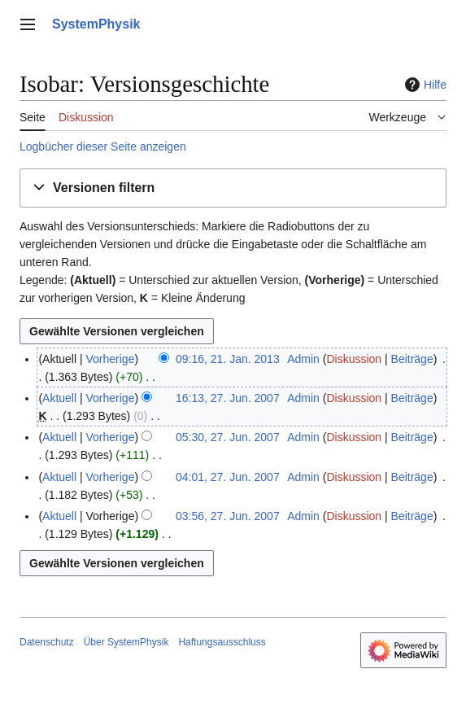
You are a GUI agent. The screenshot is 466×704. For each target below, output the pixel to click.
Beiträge (412, 358)
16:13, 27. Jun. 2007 (228, 397)
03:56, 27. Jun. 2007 (228, 516)
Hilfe (423, 84)
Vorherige (110, 358)
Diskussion (353, 358)
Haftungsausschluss (221, 642)
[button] (233, 188)
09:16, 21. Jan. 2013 (228, 358)
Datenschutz (47, 642)
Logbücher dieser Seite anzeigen (103, 146)
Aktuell (59, 397)
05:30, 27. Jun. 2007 (228, 437)
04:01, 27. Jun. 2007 (228, 476)
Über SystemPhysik (126, 642)
